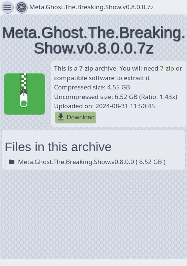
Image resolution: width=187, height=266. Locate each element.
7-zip (167, 68)
